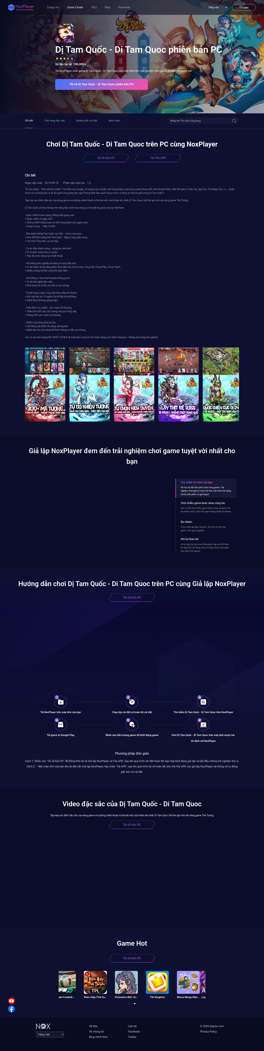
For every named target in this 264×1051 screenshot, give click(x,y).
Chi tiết (29, 120)
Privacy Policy (208, 1031)
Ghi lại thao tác (190, 539)
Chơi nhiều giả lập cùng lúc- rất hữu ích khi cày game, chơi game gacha (203, 529)
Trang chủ (53, 7)
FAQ (94, 7)
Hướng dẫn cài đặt (86, 120)
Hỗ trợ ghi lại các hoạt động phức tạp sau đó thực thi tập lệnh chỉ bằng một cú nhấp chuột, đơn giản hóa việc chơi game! (205, 547)
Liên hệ (132, 1026)
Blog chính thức (98, 1037)
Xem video (114, 120)
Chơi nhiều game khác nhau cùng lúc (203, 503)
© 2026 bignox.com (212, 1026)
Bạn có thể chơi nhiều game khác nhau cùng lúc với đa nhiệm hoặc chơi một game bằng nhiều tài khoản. (206, 510)
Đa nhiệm (186, 521)
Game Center (75, 7)
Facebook (124, 7)
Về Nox (93, 1026)
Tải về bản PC (106, 158)
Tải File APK (158, 158)
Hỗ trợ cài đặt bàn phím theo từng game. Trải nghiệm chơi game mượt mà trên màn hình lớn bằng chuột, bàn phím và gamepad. (206, 491)
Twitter (132, 1037)
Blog (107, 7)
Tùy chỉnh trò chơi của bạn (196, 482)
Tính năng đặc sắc (54, 120)
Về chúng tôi (96, 1031)
